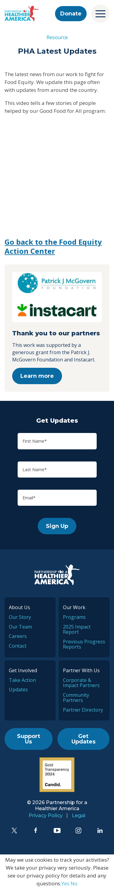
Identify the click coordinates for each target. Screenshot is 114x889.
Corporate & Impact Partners (81, 683)
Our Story (20, 617)
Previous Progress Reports (84, 644)
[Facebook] (35, 830)
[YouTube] (57, 830)
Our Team (20, 626)
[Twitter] (14, 830)
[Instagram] (78, 830)
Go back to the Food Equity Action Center (53, 246)
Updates (18, 689)
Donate (70, 13)
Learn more (37, 376)
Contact (17, 645)
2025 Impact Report (77, 629)
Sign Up (57, 526)
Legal (78, 815)
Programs (74, 617)
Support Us (28, 739)
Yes (65, 883)
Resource (57, 37)
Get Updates (83, 739)
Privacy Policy (46, 815)
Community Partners (76, 698)
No (74, 883)
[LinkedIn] (100, 830)
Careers (18, 636)
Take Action (22, 680)
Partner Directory (83, 709)
